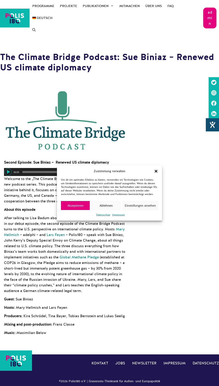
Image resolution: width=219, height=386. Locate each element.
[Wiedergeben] (8, 172)
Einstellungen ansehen (140, 206)
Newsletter (144, 363)
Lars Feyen (56, 234)
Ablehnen (106, 206)
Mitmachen (129, 6)
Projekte (68, 6)
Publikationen (99, 6)
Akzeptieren (75, 206)
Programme (43, 6)
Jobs (120, 363)
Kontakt (100, 363)
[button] (156, 171)
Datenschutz (103, 214)
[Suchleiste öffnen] (34, 30)
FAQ (170, 6)
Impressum (118, 214)
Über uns (153, 6)
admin (209, 18)
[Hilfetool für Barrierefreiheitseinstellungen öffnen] (212, 125)
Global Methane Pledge (79, 257)
